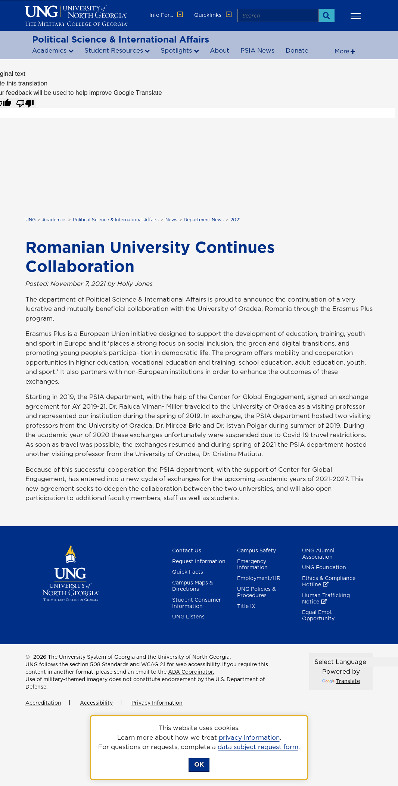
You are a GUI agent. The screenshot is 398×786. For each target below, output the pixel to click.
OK (199, 764)
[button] (357, 15)
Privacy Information (157, 703)
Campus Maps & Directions (192, 586)
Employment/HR (258, 578)
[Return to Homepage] (70, 572)
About (219, 50)
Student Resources (113, 50)
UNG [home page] (30, 219)
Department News (204, 219)
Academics (49, 50)
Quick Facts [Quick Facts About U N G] (187, 572)
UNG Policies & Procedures (256, 592)
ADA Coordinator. (191, 672)
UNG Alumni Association (318, 554)
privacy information (249, 737)
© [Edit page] (27, 657)
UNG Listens (188, 616)
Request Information (199, 561)
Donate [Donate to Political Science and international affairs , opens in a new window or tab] (297, 50)
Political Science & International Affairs (120, 39)
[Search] (326, 15)
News (171, 219)
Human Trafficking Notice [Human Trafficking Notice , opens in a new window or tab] (326, 598)
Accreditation (43, 703)
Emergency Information (252, 564)
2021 (235, 219)
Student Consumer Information (196, 603)
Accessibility (96, 703)
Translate (341, 681)
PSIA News (257, 50)
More (342, 51)
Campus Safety (256, 550)
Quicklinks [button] (213, 15)
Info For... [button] (166, 15)
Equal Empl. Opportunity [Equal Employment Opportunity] (318, 615)
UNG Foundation (324, 567)
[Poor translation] (25, 103)
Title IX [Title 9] (246, 606)
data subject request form (258, 746)
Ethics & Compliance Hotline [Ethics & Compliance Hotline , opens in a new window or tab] (328, 581)
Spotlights (176, 50)
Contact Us (186, 550)
